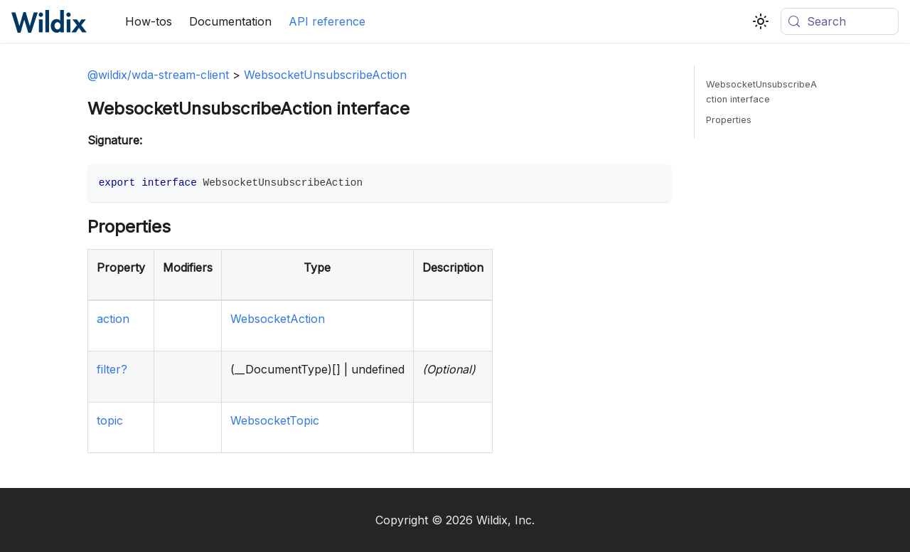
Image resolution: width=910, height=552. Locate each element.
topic (110, 420)
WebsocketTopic (274, 420)
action (113, 319)
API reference (327, 21)
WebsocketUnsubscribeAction (325, 75)
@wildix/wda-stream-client (158, 75)
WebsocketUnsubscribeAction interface (761, 92)
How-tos (148, 21)
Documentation (230, 21)
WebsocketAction (277, 319)
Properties (728, 120)
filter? (112, 369)
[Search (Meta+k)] (840, 21)
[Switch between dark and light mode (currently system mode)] (760, 21)
